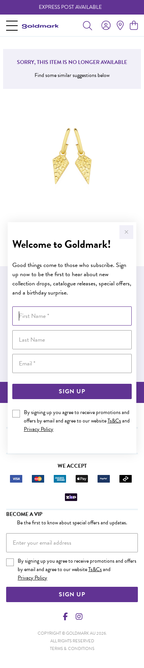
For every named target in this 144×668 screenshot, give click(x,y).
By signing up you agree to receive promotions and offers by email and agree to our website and (77, 420)
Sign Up (72, 391)
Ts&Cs (114, 421)
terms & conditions (72, 648)
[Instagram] (79, 616)
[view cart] (134, 26)
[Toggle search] (87, 25)
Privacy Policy (38, 429)
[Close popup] (126, 232)
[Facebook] (65, 616)
